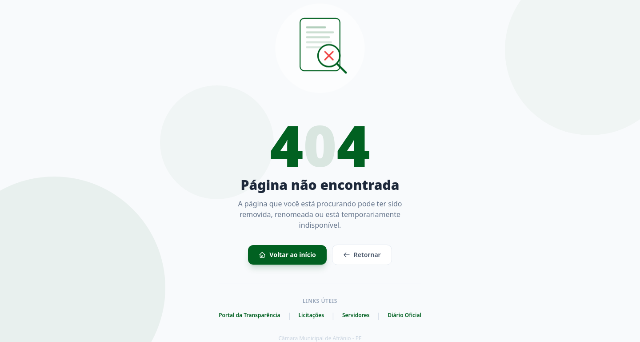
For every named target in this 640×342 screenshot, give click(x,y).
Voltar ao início (287, 254)
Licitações (311, 315)
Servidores (356, 315)
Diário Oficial (404, 315)
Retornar (362, 254)
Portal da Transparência (249, 315)
